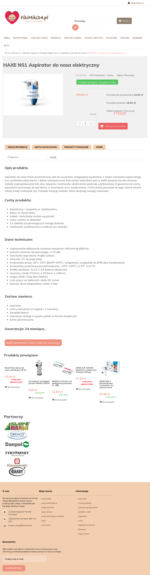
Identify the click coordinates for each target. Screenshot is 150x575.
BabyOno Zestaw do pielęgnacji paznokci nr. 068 (62, 383)
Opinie (99, 147)
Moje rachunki (47, 507)
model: (93, 114)
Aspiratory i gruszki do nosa (73, 53)
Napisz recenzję (125, 75)
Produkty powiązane (76, 147)
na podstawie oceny (102, 75)
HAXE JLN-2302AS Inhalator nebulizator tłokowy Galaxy (86, 370)
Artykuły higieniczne (49, 53)
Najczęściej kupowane (88, 507)
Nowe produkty (84, 503)
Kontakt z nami (84, 512)
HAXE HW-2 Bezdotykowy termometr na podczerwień (106, 384)
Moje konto (136, 3)
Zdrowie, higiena (29, 53)
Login (43, 520)
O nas (80, 520)
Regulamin (82, 516)
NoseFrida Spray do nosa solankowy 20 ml (15, 369)
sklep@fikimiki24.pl (23, 525)
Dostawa (82, 529)
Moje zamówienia (49, 503)
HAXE (53, 157)
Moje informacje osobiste (52, 516)
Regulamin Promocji (86, 525)
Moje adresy (46, 512)
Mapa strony (83, 534)
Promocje (82, 498)
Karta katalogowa (46, 147)
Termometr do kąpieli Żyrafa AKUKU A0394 (39, 382)
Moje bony (46, 525)
